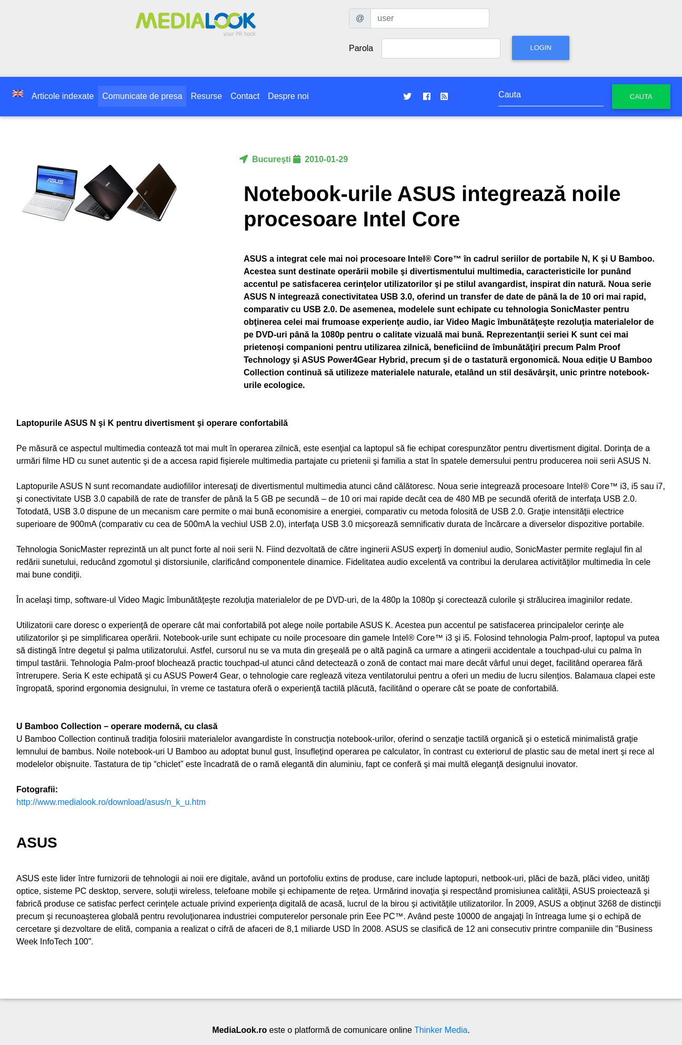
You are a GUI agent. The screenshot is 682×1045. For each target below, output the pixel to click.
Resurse (206, 96)
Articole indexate (63, 96)
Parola (361, 48)
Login (540, 48)
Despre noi (288, 96)
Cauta (641, 97)
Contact (244, 96)
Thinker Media (440, 1030)
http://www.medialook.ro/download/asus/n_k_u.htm (111, 802)
